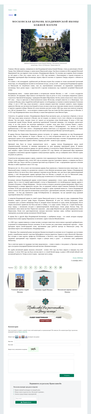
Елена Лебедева (78, 258)
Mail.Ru (23, 336)
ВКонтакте (16, 336)
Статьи (15, 10)
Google (26, 336)
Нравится (11, 15)
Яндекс (19, 336)
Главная (10, 10)
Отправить (67, 375)
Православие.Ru (22, 332)
